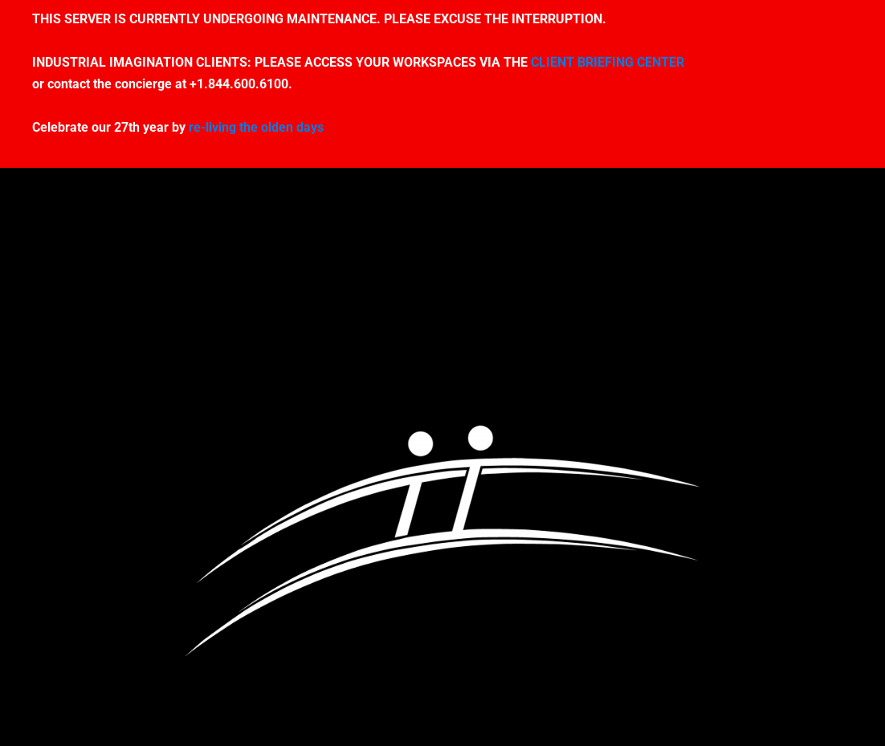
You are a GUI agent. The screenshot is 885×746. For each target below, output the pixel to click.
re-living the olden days (256, 127)
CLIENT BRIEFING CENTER (607, 62)
